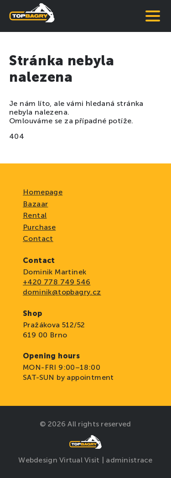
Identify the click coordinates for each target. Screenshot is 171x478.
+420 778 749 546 (56, 282)
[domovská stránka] (32, 16)
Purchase (39, 227)
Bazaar (35, 204)
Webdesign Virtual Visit (59, 460)
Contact (38, 238)
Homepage (42, 192)
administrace (129, 460)
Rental (35, 215)
